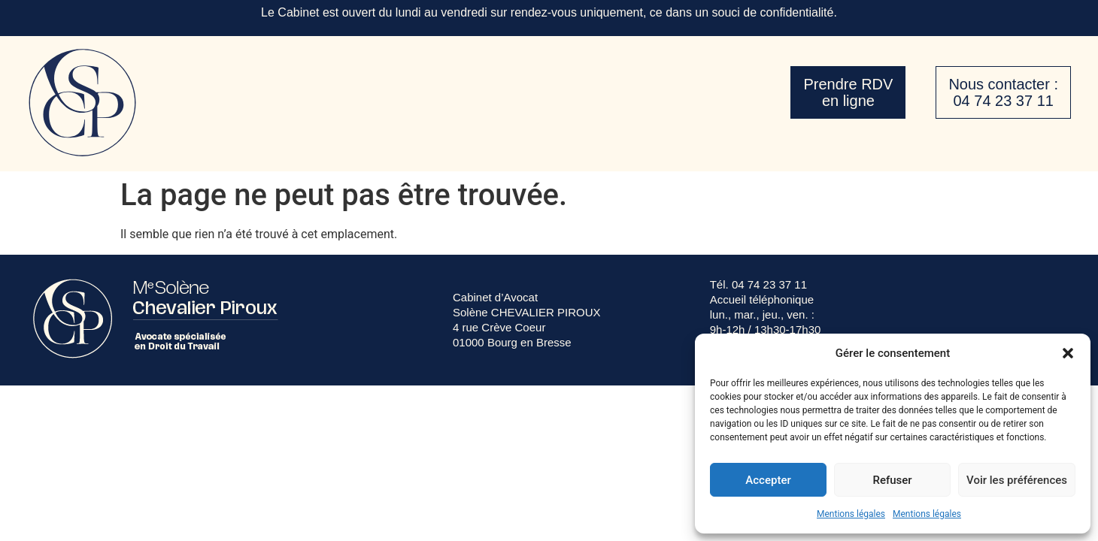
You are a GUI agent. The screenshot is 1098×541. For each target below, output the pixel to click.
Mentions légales (851, 514)
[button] (1067, 353)
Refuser (891, 480)
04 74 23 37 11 (769, 284)
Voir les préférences (1016, 480)
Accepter (767, 480)
